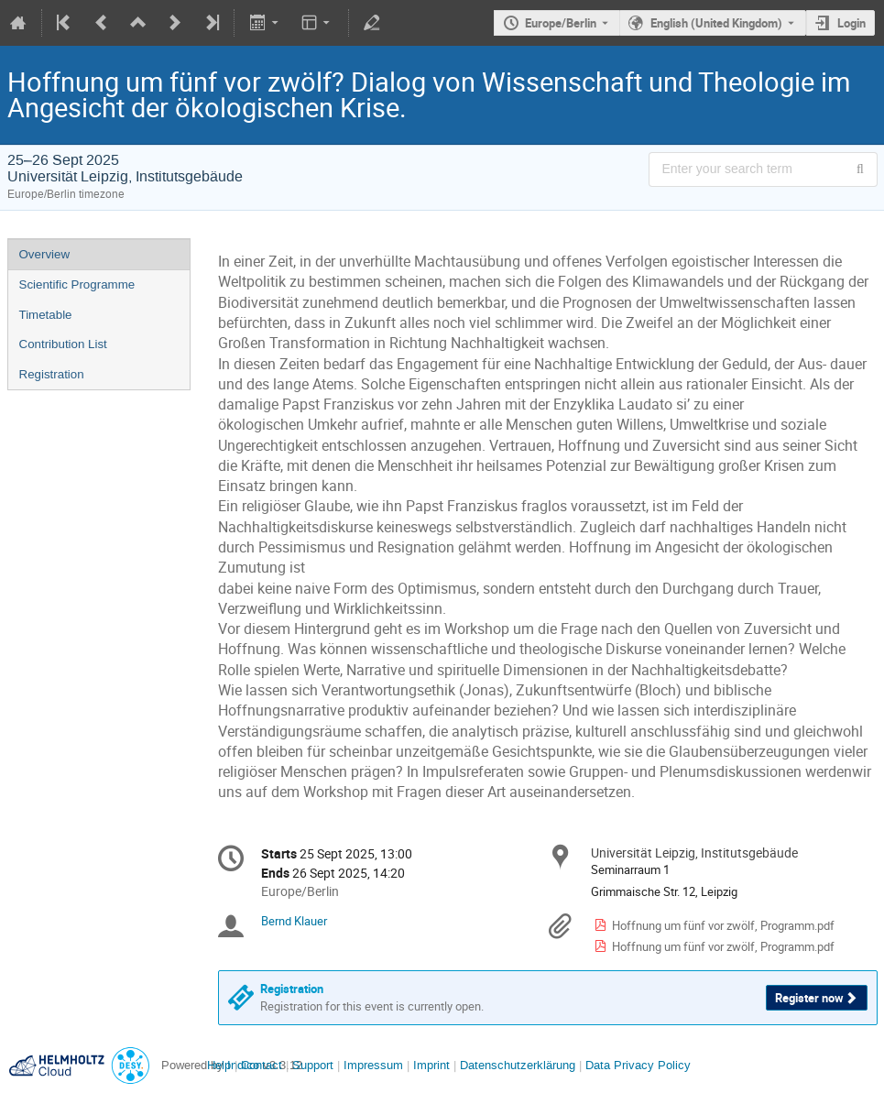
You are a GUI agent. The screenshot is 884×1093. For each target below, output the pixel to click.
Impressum (371, 1065)
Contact (261, 1065)
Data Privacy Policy (636, 1065)
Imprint (429, 1065)
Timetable (45, 315)
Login (851, 23)
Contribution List (63, 344)
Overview (45, 254)
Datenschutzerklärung (515, 1065)
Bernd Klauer (294, 921)
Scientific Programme (77, 284)
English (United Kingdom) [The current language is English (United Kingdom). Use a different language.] (716, 23)
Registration (51, 374)
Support (311, 1065)
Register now (809, 997)
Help (219, 1065)
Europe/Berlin (560, 23)
